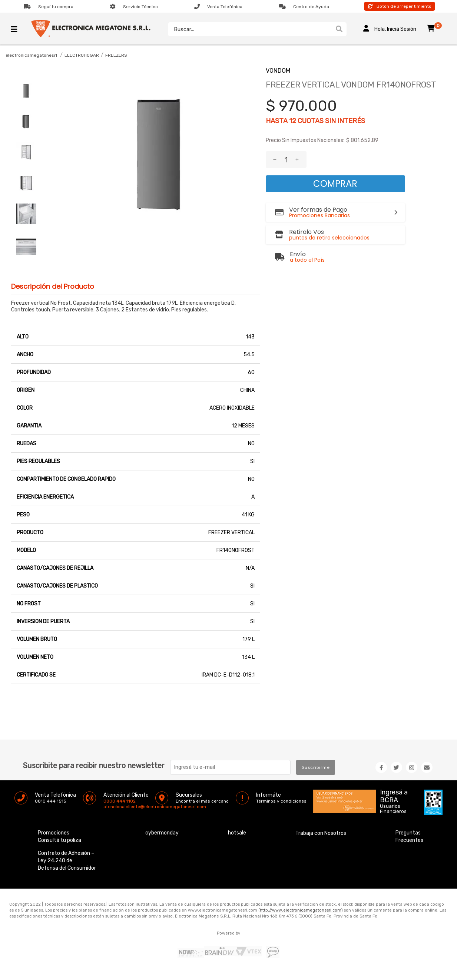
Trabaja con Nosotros (320, 833)
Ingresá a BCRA (394, 795)
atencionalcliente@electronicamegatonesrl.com (109, 806)
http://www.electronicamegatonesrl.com (300, 910)
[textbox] (248, 29)
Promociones (53, 833)
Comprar (335, 184)
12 (292, 121)
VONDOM (278, 70)
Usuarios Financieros (393, 809)
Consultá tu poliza (59, 840)
